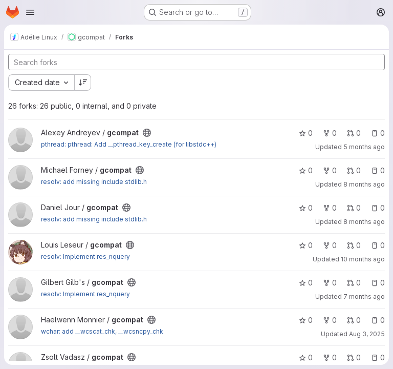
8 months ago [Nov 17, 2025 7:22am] (364, 184)
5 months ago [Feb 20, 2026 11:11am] (364, 147)
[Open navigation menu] (30, 12)
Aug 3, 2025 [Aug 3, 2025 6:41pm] (367, 334)
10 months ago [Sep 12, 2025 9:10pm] (363, 259)
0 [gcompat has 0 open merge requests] (354, 133)
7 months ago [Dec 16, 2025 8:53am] (364, 296)
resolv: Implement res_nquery (85, 256)
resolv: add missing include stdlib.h (94, 182)
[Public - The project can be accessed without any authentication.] (147, 133)
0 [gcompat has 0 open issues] (378, 133)
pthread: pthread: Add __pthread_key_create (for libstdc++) (128, 144)
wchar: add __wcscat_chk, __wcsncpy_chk (102, 331)
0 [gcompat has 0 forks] (330, 133)
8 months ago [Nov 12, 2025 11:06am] (364, 221)
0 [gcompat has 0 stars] (306, 133)
